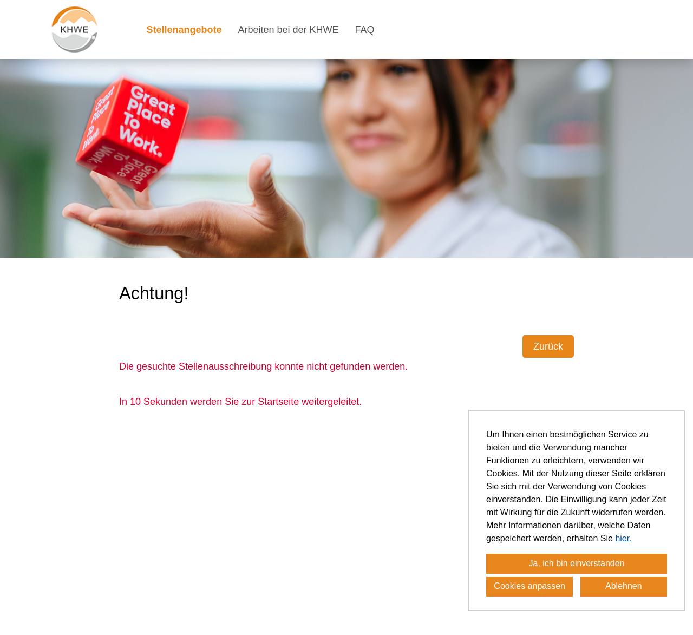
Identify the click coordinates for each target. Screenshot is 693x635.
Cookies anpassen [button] (529, 586)
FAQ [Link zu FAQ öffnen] (365, 29)
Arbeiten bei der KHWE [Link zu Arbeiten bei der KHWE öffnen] (288, 29)
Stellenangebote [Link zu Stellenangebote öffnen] (183, 29)
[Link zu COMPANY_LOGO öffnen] (74, 29)
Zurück (548, 346)
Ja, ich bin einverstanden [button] (577, 563)
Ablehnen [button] (623, 586)
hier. (623, 538)
